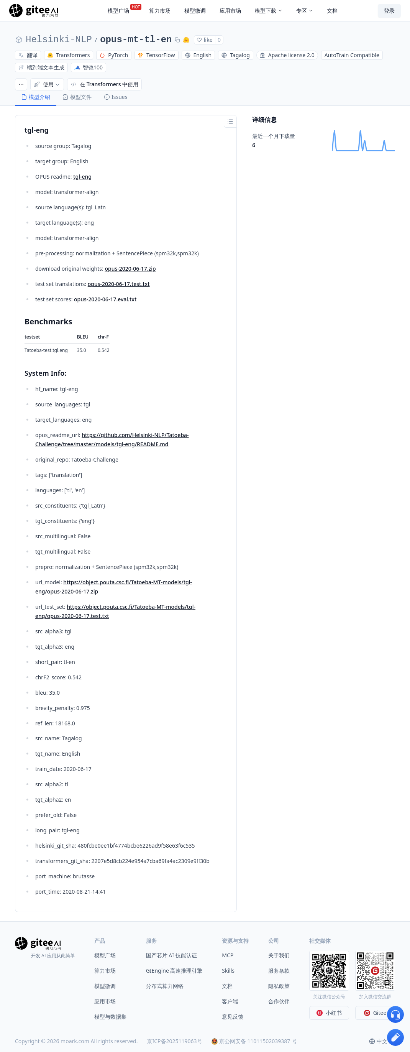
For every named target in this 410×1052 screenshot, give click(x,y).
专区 (304, 10)
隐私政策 (279, 986)
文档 (227, 986)
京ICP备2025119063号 (174, 1041)
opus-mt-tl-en (136, 40)
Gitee (375, 1012)
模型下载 (268, 10)
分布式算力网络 (165, 986)
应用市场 (105, 1001)
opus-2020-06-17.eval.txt (105, 299)
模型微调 (105, 986)
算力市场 (105, 970)
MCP (227, 955)
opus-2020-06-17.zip (130, 268)
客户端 (230, 1001)
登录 (389, 10)
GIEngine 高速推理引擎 (174, 970)
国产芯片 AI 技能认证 (171, 955)
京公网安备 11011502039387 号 (254, 1041)
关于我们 (279, 955)
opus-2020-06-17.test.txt (119, 284)
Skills (228, 970)
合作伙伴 (279, 1001)
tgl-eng (82, 176)
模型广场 (105, 955)
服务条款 (279, 970)
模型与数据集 (110, 1016)
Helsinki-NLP (59, 40)
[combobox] (382, 1041)
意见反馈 (232, 1016)
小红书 (329, 1012)
